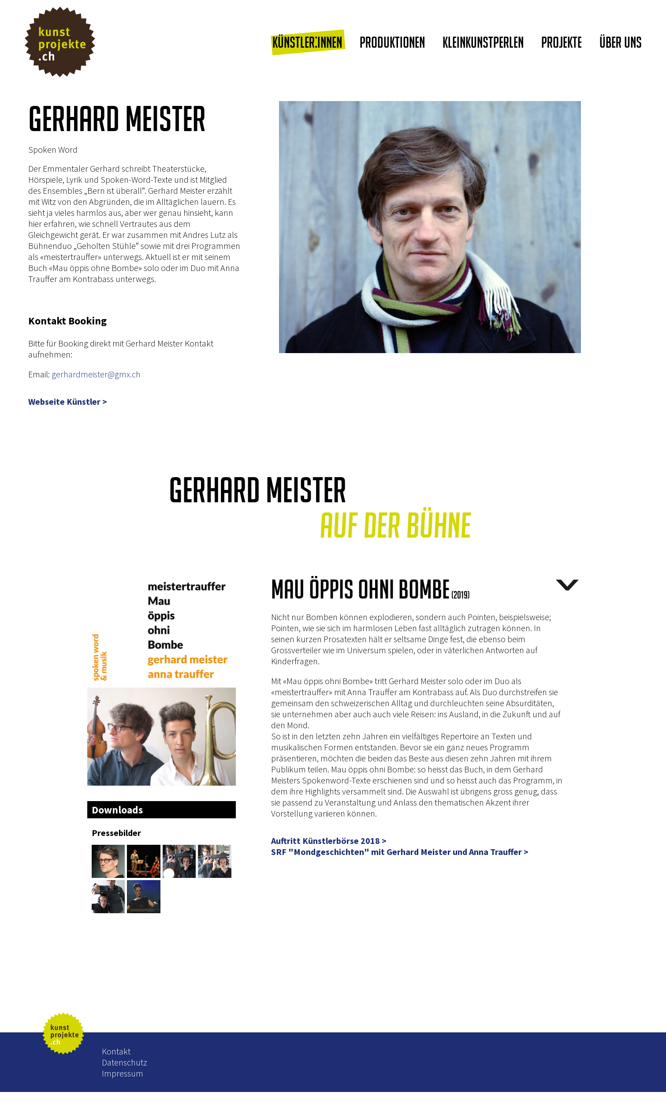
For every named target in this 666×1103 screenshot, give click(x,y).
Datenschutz (124, 1062)
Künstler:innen (307, 42)
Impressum (122, 1073)
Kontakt (116, 1051)
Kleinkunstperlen (483, 42)
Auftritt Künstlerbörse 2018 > (329, 840)
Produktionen (392, 42)
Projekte (561, 42)
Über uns (620, 42)
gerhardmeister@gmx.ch (96, 374)
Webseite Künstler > (67, 401)
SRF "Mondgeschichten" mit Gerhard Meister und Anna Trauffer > (399, 851)
